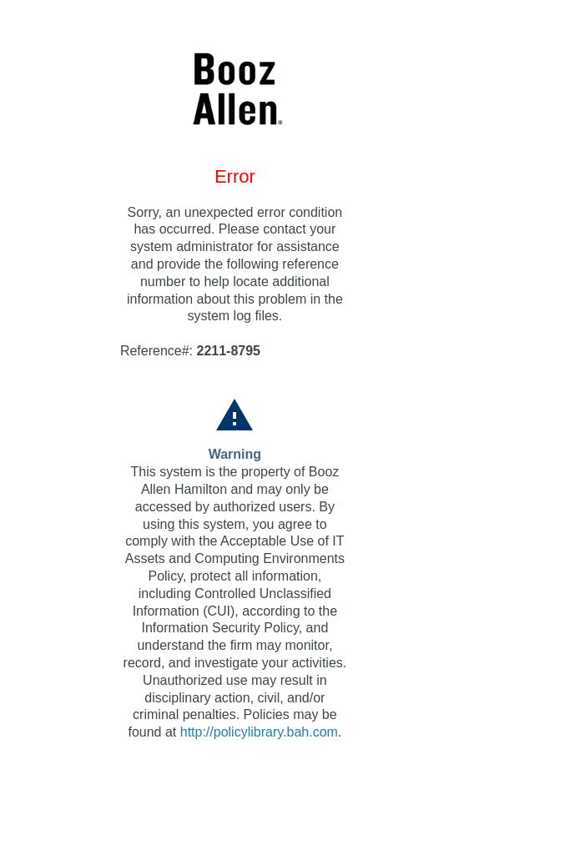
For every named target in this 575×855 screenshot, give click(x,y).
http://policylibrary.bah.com (259, 732)
